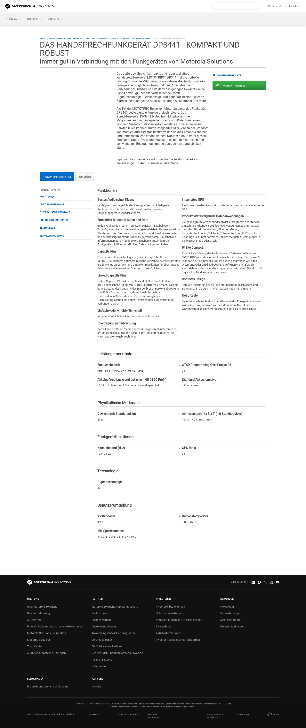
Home (42, 39)
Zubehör (84, 176)
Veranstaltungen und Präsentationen (179, 619)
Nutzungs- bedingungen (154, 715)
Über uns (55, 19)
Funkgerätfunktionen (54, 220)
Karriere (96, 686)
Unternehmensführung (170, 613)
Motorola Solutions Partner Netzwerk (115, 606)
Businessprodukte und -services (65, 39)
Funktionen (47, 196)
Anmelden (294, 6)
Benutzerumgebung (52, 235)
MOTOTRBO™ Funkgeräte (97, 39)
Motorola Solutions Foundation (46, 633)
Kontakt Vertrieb (234, 85)
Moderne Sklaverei (38, 639)
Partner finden (100, 613)
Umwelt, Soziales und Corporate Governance (54, 626)
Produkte (14, 19)
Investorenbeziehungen (170, 606)
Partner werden (101, 619)
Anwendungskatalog (104, 626)
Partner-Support (102, 659)
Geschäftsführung (38, 613)
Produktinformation (57, 176)
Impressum (93, 714)
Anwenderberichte (229, 75)
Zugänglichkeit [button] (243, 714)
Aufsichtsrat (35, 619)
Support (276, 6)
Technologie (47, 228)
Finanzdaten (164, 626)
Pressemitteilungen (232, 626)
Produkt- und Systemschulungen (47, 686)
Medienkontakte (230, 619)
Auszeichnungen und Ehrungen (46, 653)
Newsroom (227, 606)
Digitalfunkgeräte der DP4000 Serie (131, 39)
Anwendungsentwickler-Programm (113, 633)
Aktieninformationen (168, 633)
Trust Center (34, 646)
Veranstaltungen (230, 613)
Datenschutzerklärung (128, 714)
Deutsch (272, 714)
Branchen (35, 19)
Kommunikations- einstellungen (215, 715)
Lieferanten (99, 666)
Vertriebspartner (102, 639)
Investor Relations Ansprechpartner (178, 639)
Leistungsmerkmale (52, 204)
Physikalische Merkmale (55, 212)
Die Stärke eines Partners (107, 646)
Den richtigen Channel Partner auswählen (117, 653)
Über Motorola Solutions (42, 606)
